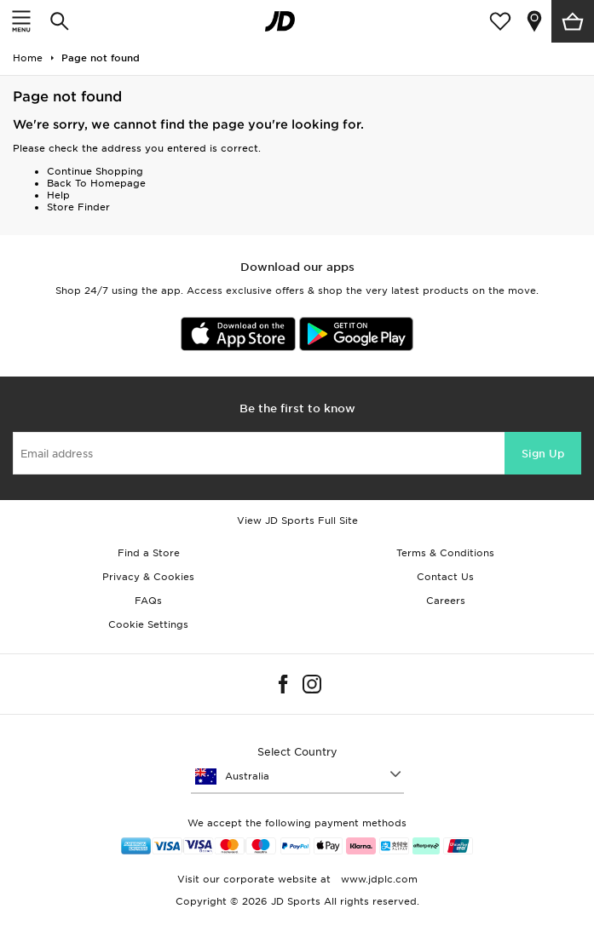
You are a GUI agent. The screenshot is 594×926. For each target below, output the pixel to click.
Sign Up (543, 453)
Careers (445, 601)
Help (58, 195)
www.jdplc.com (377, 879)
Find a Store (149, 553)
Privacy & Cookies (148, 577)
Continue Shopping (95, 171)
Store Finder (78, 207)
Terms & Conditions (445, 553)
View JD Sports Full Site (297, 520)
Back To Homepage (96, 183)
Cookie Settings (148, 624)
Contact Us (445, 577)
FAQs (148, 601)
